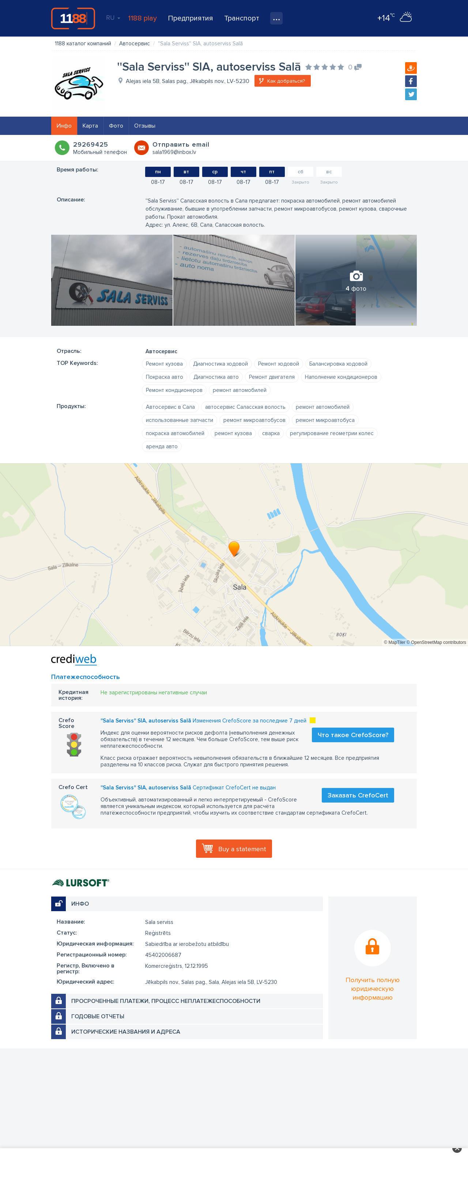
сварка (271, 433)
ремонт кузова (233, 433)
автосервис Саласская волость (245, 407)
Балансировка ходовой (338, 364)
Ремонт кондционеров (174, 390)
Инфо (64, 125)
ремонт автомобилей (240, 390)
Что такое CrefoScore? (353, 735)
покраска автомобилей (175, 433)
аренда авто (162, 446)
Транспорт (241, 18)
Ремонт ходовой (278, 364)
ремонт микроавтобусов (254, 420)
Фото (116, 125)
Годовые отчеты (97, 1016)
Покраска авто (164, 377)
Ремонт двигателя (272, 377)
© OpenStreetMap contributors (436, 642)
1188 (73, 18)
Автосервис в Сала (170, 407)
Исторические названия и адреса (125, 1031)
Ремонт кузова (164, 364)
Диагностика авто (216, 377)
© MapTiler (394, 642)
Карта (90, 125)
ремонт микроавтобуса (325, 420)
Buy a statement (242, 849)
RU (113, 18)
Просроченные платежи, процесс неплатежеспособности (165, 1001)
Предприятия (190, 18)
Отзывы (144, 125)
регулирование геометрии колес (332, 433)
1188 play (142, 18)
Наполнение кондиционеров (341, 377)
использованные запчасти (179, 420)
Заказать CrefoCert (358, 795)
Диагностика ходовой (220, 364)
